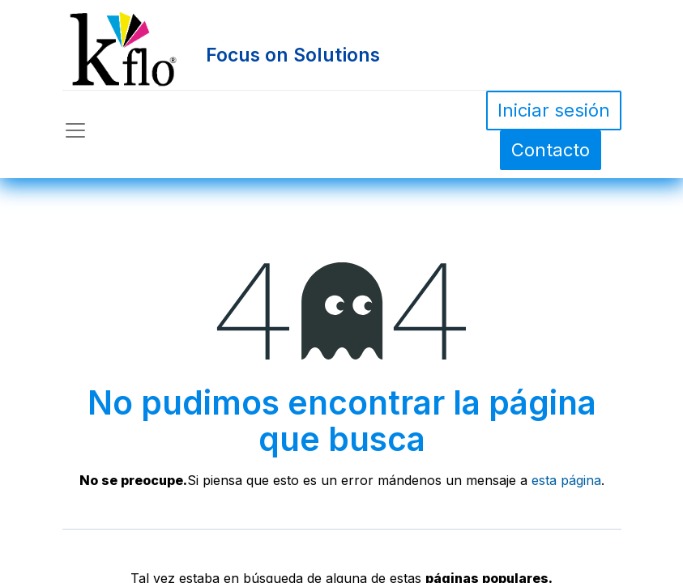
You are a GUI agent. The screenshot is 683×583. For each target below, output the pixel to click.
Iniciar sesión (553, 110)
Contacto (550, 149)
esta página (566, 480)
